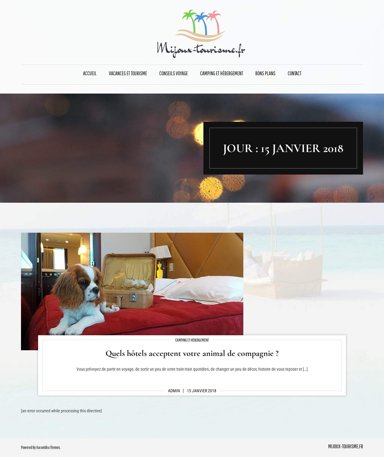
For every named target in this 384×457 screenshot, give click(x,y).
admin (174, 391)
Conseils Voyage (173, 73)
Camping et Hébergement (221, 73)
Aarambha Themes (48, 447)
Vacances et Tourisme (128, 73)
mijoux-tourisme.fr (345, 446)
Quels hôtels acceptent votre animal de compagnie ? (192, 353)
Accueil (90, 73)
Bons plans (265, 73)
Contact (294, 73)
